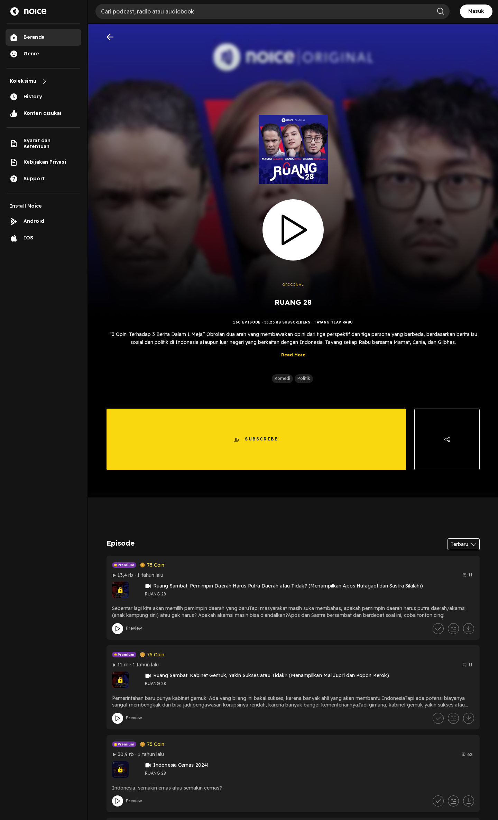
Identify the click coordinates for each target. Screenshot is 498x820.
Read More (293, 360)
